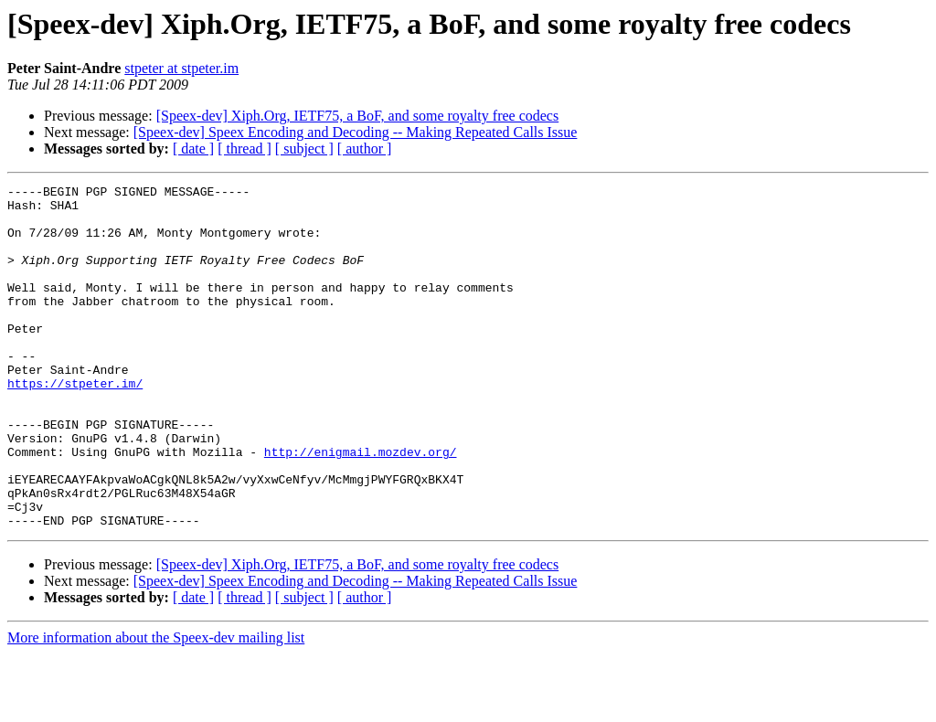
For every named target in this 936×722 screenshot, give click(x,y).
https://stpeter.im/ (75, 424)
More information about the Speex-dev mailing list (155, 706)
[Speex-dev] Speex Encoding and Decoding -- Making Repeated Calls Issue (355, 132)
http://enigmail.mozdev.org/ (360, 506)
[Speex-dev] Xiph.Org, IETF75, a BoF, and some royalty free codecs (357, 115)
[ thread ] (244, 148)
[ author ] (364, 148)
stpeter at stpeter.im (181, 68)
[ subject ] (304, 148)
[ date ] (193, 148)
